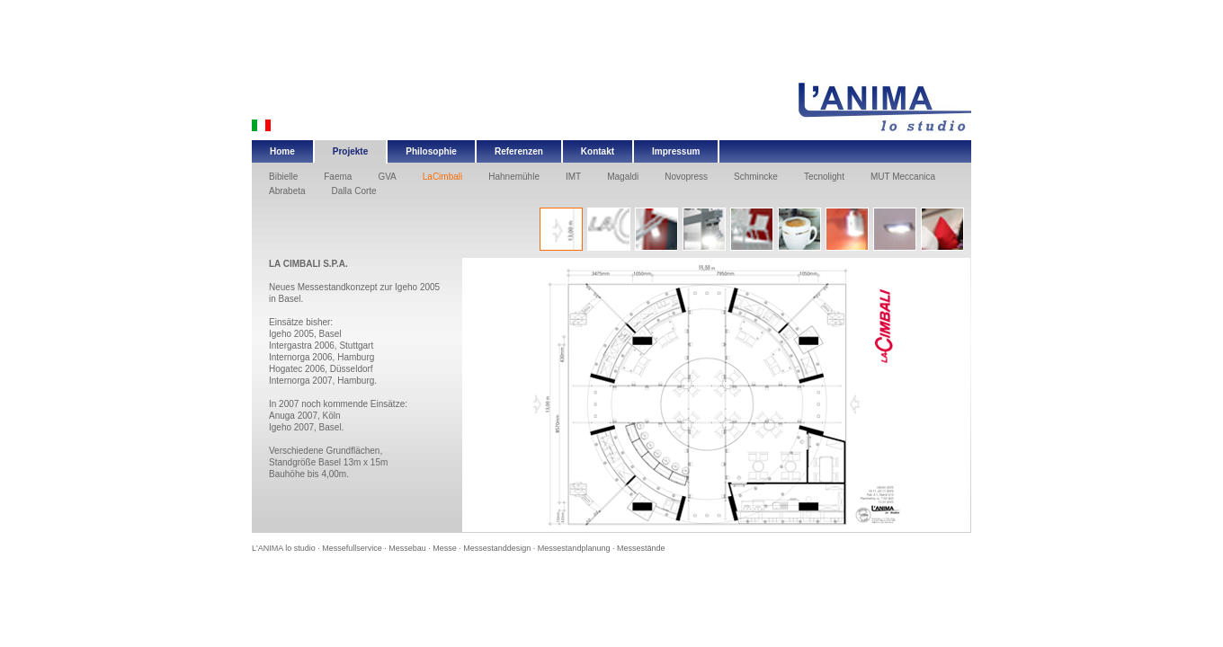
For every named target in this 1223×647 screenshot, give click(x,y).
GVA (387, 177)
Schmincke (756, 177)
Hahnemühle (514, 177)
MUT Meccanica (902, 177)
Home (282, 151)
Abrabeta (287, 191)
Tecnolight (824, 177)
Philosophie (431, 151)
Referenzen (519, 151)
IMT (573, 177)
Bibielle (283, 177)
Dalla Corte (354, 191)
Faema (338, 177)
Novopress (686, 177)
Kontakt (597, 151)
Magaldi (622, 177)
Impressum (676, 151)
